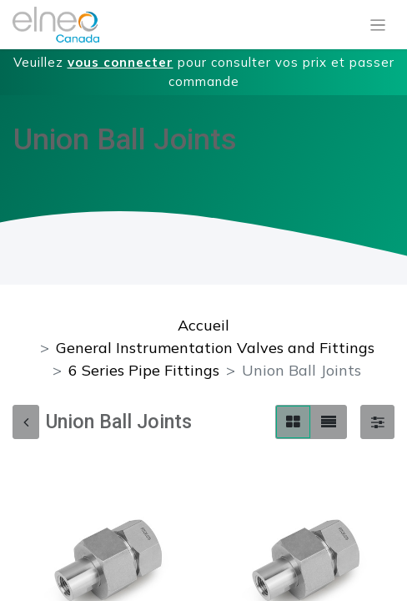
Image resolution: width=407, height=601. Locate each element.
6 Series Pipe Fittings (143, 370)
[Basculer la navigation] (378, 25)
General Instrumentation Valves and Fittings (215, 347)
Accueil (203, 325)
